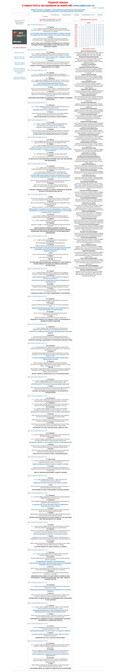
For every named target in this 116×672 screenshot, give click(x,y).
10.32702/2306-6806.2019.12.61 (38, 296)
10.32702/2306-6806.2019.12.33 (38, 137)
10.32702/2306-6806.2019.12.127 (39, 603)
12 (103, 25)
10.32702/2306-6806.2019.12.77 (38, 377)
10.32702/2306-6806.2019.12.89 (38, 431)
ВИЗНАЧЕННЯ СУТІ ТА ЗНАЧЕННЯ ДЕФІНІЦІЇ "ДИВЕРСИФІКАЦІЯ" (50, 384)
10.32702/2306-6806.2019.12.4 (38, 25)
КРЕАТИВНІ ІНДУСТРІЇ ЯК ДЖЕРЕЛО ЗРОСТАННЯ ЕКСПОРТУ (50, 110)
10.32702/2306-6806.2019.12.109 (39, 522)
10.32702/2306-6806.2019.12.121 (39, 582)
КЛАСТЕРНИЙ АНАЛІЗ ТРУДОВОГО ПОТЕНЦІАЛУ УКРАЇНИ (50, 534)
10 (98, 25)
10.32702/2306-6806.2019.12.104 (39, 493)
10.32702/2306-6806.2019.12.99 (38, 475)
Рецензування (66, 15)
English (95, 7)
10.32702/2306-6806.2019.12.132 (39, 623)
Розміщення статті (88, 15)
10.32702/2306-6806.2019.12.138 (39, 641)
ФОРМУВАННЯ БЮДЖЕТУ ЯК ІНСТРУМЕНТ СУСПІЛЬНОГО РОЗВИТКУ (50, 631)
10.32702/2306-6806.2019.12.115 (39, 550)
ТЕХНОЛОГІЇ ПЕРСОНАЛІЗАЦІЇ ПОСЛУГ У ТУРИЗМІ (50, 127)
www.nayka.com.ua (83, 5)
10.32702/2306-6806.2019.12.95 (38, 457)
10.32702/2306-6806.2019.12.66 (38, 324)
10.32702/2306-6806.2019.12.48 (38, 236)
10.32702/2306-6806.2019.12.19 (38, 102)
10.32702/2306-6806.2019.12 (52, 21)
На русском (101, 7)
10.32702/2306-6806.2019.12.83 (38, 396)
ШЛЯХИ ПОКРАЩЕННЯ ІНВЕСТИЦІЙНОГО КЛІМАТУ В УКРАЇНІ (50, 464)
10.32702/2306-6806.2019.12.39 (38, 164)
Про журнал (55, 15)
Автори (76, 15)
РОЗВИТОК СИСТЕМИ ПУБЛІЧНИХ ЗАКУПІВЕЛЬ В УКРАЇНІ (50, 483)
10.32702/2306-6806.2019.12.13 (38, 70)
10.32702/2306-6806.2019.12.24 (38, 120)
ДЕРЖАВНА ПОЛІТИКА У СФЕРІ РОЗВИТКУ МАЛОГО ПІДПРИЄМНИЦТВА (50, 442)
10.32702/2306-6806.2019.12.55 (38, 268)
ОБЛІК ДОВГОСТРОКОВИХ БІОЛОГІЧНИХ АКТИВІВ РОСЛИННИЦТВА (50, 412)
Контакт (100, 15)
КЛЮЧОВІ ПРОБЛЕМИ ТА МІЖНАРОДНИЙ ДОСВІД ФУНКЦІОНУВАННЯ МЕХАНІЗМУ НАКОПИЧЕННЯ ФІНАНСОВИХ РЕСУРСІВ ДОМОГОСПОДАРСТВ (50, 249)
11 (100, 25)
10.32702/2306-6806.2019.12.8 (38, 50)
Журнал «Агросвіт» (20, 52)
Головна (45, 16)
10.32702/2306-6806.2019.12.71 (38, 343)
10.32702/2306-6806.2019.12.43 (38, 194)
